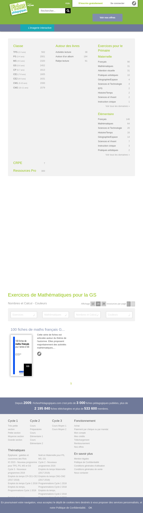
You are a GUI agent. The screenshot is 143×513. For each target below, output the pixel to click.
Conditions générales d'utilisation (89, 466)
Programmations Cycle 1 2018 (52, 483)
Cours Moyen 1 (59, 426)
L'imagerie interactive (40, 27)
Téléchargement (81, 440)
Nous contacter (81, 473)
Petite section (14, 433)
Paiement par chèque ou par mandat (91, 429)
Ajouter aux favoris (39, 354)
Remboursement (82, 443)
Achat (76, 426)
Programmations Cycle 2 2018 (52, 487)
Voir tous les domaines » (118, 106)
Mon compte (80, 433)
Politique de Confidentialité (86, 462)
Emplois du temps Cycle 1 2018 (22, 483)
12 (93, 304)
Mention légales (81, 459)
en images (133, 303)
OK (90, 507)
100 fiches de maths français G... (38, 329)
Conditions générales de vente (88, 469)
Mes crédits (79, 436)
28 (104, 304)
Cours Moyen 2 (59, 429)
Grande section (15, 440)
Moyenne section (16, 436)
